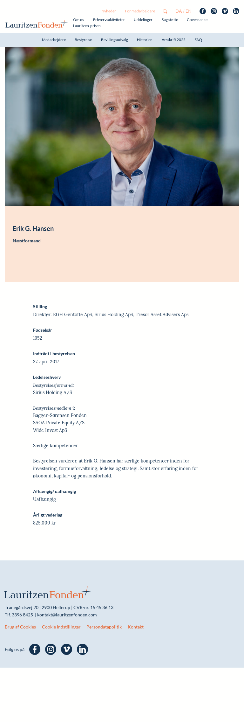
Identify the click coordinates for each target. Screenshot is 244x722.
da (178, 11)
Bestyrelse (83, 39)
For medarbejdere (140, 11)
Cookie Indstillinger (61, 606)
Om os (78, 19)
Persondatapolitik (104, 606)
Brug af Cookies (20, 606)
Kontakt (136, 606)
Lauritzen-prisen (87, 25)
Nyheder (108, 11)
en (189, 11)
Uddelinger (143, 19)
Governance (197, 19)
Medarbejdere (54, 39)
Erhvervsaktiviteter (109, 19)
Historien (144, 39)
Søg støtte (170, 19)
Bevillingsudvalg (114, 39)
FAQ (198, 39)
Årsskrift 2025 (174, 39)
